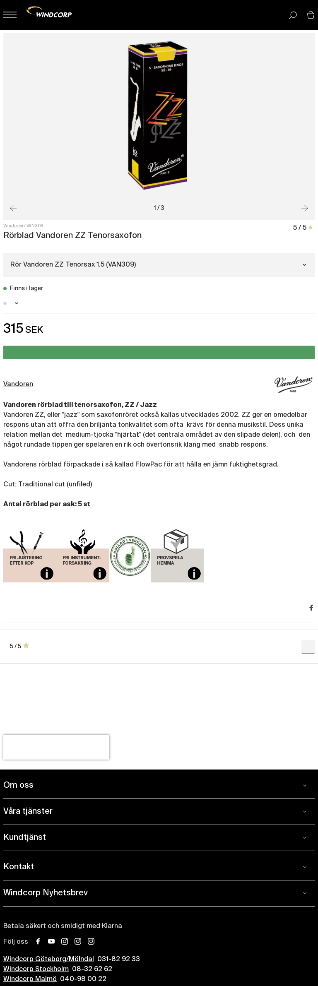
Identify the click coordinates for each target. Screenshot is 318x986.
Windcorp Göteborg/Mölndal (48, 959)
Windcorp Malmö (30, 979)
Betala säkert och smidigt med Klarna (62, 926)
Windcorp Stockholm (36, 969)
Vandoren (13, 226)
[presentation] (56, 747)
